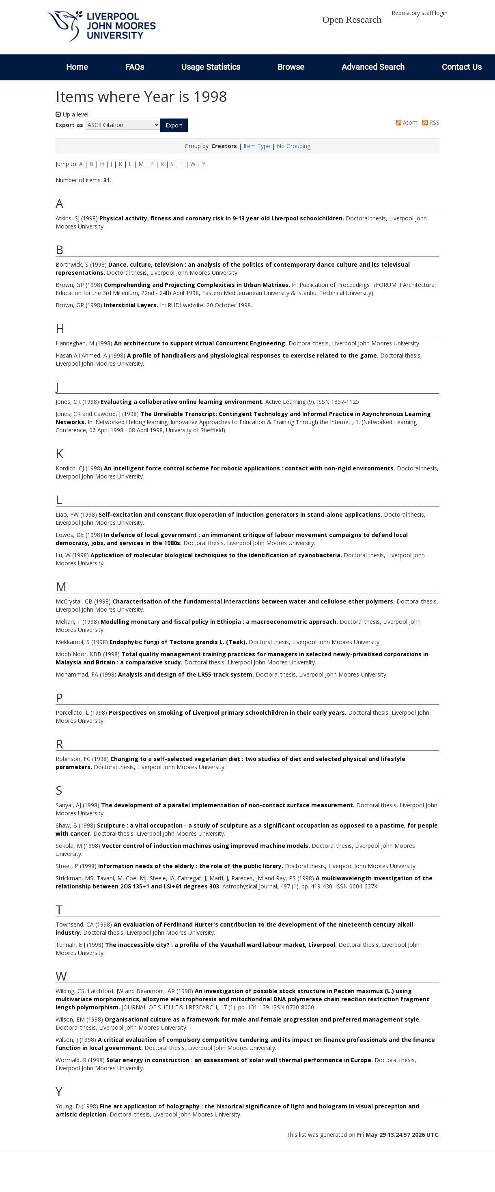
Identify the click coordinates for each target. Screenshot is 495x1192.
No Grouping (293, 146)
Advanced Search (373, 67)
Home (77, 67)
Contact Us (462, 67)
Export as (69, 125)
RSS (429, 122)
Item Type (256, 146)
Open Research (351, 19)
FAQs (134, 67)
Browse (291, 67)
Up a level (72, 114)
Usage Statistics (210, 67)
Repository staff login (420, 13)
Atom (405, 122)
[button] (174, 125)
